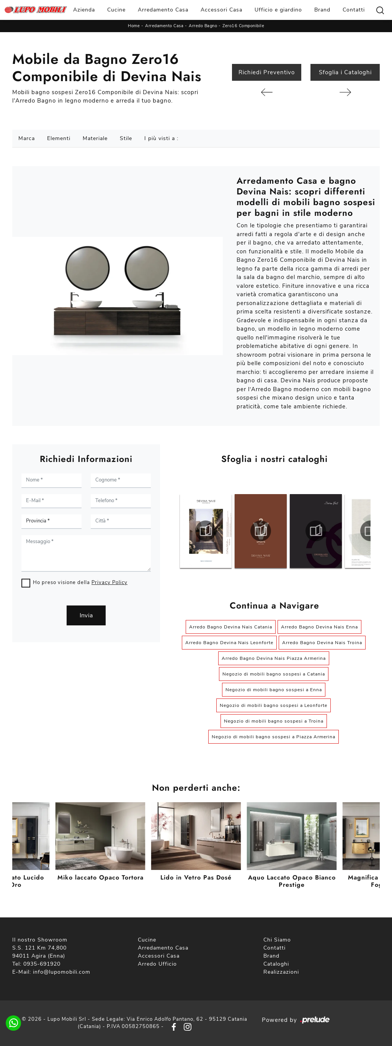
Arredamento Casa (163, 9)
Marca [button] (26, 138)
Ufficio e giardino (278, 9)
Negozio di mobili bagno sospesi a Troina (273, 721)
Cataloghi (276, 964)
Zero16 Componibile (243, 26)
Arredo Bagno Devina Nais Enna (319, 627)
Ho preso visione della (80, 582)
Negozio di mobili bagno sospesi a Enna (273, 690)
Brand (322, 9)
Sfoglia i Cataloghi (345, 72)
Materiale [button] (95, 138)
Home (134, 26)
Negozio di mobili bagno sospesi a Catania (273, 674)
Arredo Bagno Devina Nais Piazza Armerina (274, 658)
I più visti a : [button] (161, 138)
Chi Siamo (277, 939)
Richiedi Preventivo (266, 72)
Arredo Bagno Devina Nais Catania (230, 627)
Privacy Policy (109, 582)
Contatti (354, 9)
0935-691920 (41, 964)
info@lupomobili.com (61, 972)
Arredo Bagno (203, 26)
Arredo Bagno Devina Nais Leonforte (229, 643)
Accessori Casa (221, 9)
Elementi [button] (58, 138)
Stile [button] (126, 138)
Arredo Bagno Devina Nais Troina (322, 643)
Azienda (84, 9)
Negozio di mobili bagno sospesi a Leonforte (273, 705)
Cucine (116, 9)
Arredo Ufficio (157, 964)
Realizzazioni (281, 972)
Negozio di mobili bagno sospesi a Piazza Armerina (273, 737)
